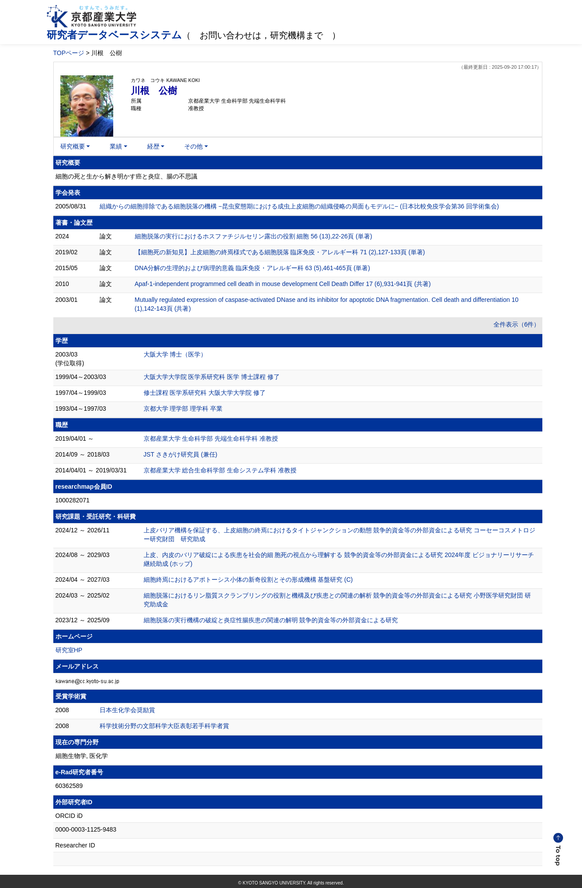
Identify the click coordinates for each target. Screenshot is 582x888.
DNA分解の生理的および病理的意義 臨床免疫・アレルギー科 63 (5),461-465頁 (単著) (252, 267)
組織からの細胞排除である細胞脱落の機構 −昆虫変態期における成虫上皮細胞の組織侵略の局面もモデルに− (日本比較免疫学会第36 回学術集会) (299, 206)
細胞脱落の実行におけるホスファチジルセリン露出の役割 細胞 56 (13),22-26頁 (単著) (253, 236)
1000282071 (73, 500)
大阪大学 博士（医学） (175, 354)
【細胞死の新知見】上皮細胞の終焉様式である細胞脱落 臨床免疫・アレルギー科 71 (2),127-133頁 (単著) (280, 252)
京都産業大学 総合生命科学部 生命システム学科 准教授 (220, 470)
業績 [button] (116, 146)
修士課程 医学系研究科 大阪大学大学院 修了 (205, 392)
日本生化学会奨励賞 (127, 709)
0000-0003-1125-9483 (86, 829)
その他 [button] (193, 146)
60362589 (69, 785)
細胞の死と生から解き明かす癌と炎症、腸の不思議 (126, 176)
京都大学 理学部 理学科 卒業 (183, 408)
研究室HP (69, 650)
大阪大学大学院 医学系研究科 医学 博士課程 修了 (212, 376)
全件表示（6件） (516, 324)
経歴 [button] (153, 146)
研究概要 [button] (72, 146)
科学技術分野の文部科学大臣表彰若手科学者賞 (164, 725)
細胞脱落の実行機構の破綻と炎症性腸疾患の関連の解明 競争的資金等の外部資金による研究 (271, 620)
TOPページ (69, 52)
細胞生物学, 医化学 (82, 755)
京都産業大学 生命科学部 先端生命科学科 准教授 (211, 438)
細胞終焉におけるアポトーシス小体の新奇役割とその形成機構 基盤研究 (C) (248, 579)
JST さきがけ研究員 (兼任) (181, 454)
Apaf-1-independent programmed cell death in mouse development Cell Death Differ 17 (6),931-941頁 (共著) (283, 283)
